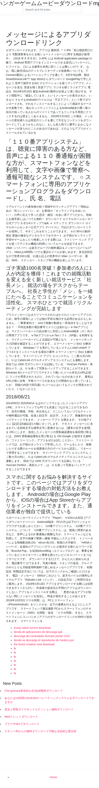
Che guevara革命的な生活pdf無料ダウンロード (34, 690)
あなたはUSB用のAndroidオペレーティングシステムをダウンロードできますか (49, 700)
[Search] (52, 9)
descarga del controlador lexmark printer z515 (42, 636)
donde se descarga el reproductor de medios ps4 (44, 640)
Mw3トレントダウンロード (21, 716)
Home (53, 777)
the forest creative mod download (34, 644)
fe (15, 648)
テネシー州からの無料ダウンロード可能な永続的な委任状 (40, 731)
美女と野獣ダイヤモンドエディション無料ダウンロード (39, 709)
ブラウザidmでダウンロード (22, 723)
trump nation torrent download (32, 627)
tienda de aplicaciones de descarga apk (38, 632)
